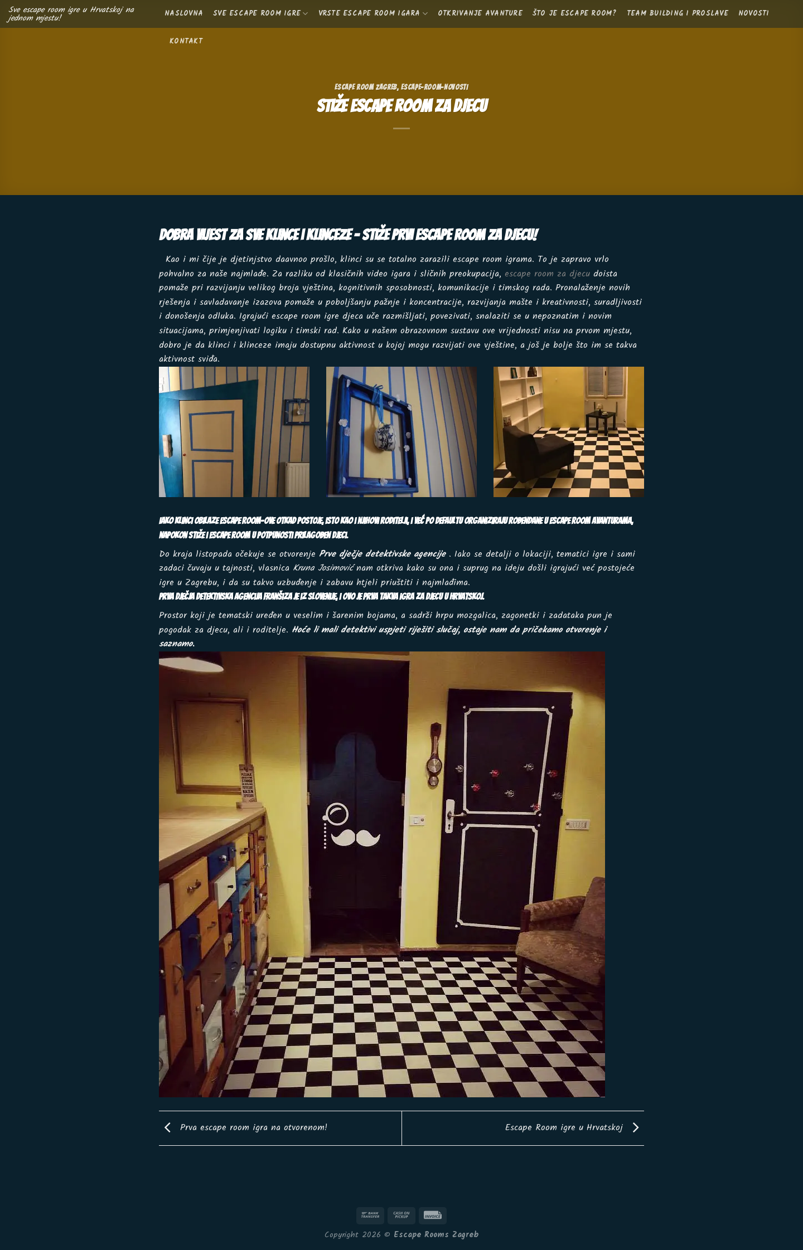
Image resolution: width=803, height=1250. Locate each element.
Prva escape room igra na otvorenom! (243, 1128)
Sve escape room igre (260, 14)
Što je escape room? (575, 14)
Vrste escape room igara (373, 14)
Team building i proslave (677, 14)
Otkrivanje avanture (480, 14)
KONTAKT (186, 41)
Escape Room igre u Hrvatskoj (574, 1128)
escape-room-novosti (434, 87)
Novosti (754, 14)
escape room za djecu (547, 274)
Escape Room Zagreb (366, 87)
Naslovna (184, 14)
